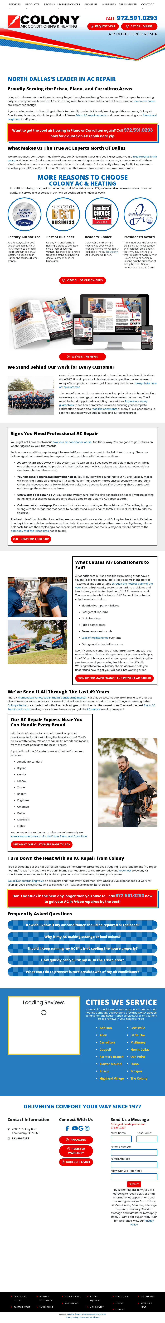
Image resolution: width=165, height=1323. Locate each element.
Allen (103, 1040)
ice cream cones (144, 101)
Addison (106, 1032)
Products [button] (32, 4)
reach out (125, 875)
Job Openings (147, 1301)
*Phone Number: (121, 1151)
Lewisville (137, 1032)
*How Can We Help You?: (126, 1175)
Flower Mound (110, 1068)
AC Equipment (96, 1311)
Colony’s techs (17, 710)
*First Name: (118, 1137)
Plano (134, 1068)
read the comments (104, 409)
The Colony (111, 251)
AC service (93, 714)
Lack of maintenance (95, 638)
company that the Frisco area (30, 531)
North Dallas (139, 1054)
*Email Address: (120, 1163)
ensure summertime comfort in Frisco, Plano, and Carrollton (49, 841)
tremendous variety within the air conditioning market (52, 702)
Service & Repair (73, 1301)
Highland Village (112, 1083)
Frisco (104, 1076)
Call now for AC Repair (31, 539)
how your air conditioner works (72, 442)
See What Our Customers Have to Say (42, 849)
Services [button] (15, 4)
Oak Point (137, 1061)
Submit (134, 1189)
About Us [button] (90, 4)
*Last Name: (144, 1137)
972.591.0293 (137, 17)
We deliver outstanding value (26, 885)
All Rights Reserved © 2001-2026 (94, 1319)
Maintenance (71, 1307)
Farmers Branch (112, 1061)
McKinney (138, 1047)
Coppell (105, 1054)
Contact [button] (147, 4)
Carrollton (107, 1047)
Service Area (122, 1301)
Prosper (136, 1076)
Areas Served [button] (128, 4)
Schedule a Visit (22, 1311)
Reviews (49, 4)
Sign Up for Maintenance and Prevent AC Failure (115, 681)
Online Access (74, 1319)
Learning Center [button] (68, 4)
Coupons (120, 1314)
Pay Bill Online (46, 1311)
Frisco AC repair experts (91, 115)
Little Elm (137, 1040)
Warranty (109, 4)
